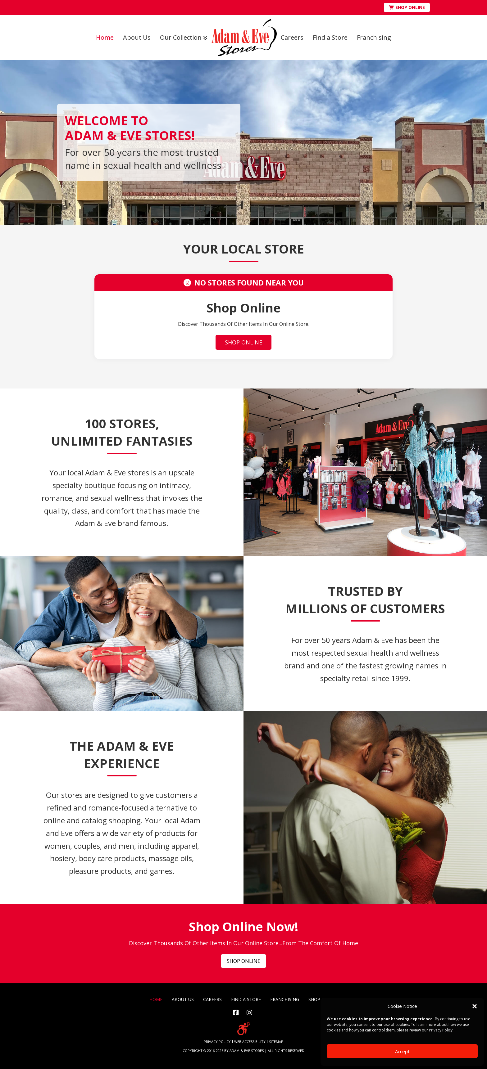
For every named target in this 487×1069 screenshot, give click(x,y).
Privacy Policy (441, 1030)
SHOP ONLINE (243, 342)
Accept (402, 1051)
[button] (474, 1006)
